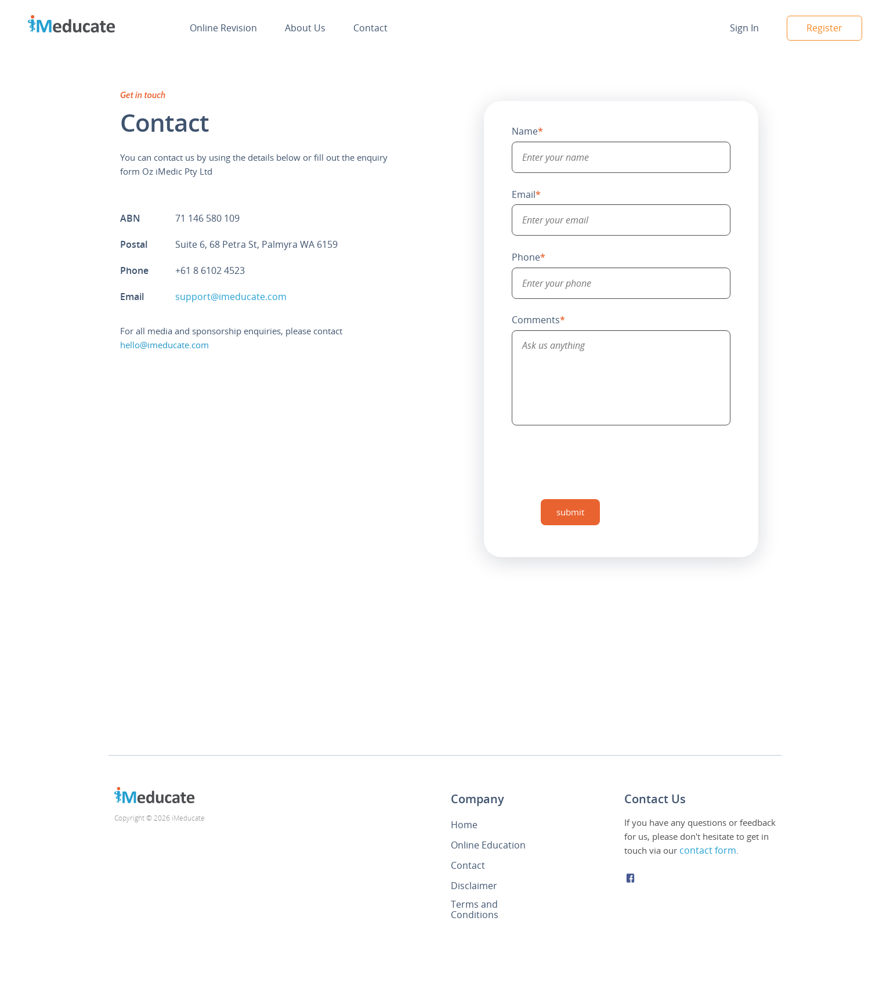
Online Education (488, 845)
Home (464, 824)
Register (824, 27)
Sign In (744, 27)
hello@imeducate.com (164, 345)
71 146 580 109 (207, 218)
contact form (707, 850)
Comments (538, 319)
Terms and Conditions (474, 909)
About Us (305, 27)
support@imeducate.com (231, 296)
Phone (528, 257)
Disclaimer (474, 885)
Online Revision (223, 27)
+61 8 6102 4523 (210, 270)
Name (527, 131)
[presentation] (600, 462)
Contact (370, 27)
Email (526, 194)
